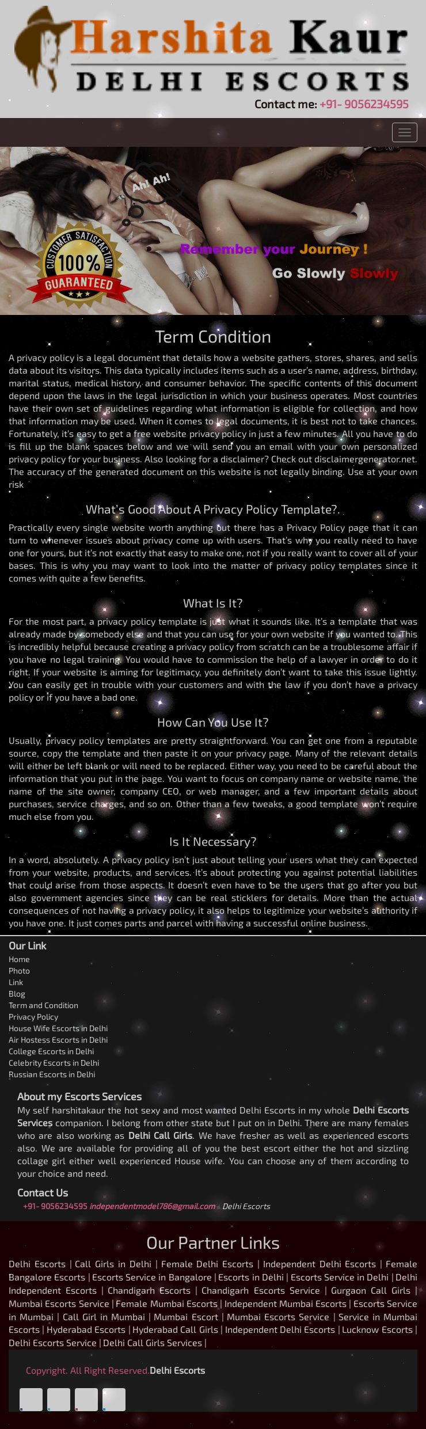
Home (19, 959)
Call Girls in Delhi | (116, 1263)
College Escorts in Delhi (51, 1051)
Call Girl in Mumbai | (107, 1316)
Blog (17, 993)
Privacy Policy (33, 1016)
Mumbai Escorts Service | (61, 1303)
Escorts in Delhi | (253, 1276)
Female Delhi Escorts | (210, 1263)
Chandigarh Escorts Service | (263, 1289)
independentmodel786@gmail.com (152, 1206)
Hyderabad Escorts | (89, 1329)
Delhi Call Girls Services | (155, 1342)
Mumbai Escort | (188, 1316)
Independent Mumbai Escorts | (288, 1303)
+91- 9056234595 (364, 104)
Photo (19, 970)
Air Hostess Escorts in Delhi (58, 1039)
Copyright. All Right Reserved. (88, 1370)
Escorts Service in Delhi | (342, 1276)
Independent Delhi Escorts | (322, 1263)
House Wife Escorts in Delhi (58, 1028)
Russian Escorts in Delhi (52, 1074)
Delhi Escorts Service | (55, 1342)
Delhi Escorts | (40, 1263)
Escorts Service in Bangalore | (154, 1276)
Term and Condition (43, 1005)
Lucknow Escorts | (379, 1329)
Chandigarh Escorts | (152, 1289)
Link (16, 982)
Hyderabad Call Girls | (177, 1329)
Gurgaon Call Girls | (374, 1289)
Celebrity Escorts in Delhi (54, 1062)
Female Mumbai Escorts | (169, 1303)
